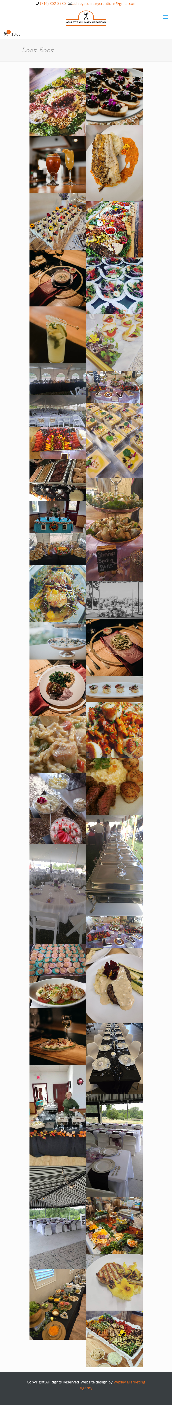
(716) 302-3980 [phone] (53, 3)
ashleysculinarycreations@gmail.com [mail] (104, 3)
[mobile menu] (166, 17)
